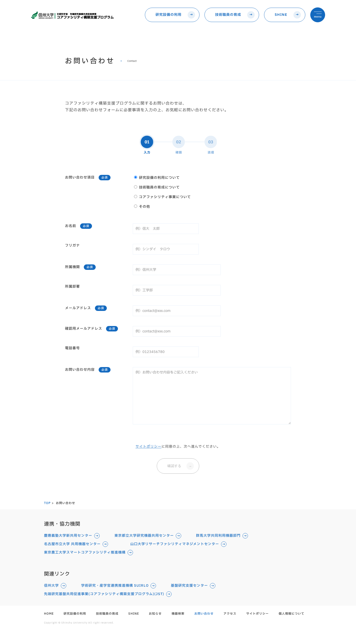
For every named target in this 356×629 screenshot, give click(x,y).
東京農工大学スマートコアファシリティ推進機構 (85, 552)
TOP (47, 503)
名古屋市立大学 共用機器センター (72, 544)
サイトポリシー (148, 446)
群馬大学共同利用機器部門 (218, 535)
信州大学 (51, 585)
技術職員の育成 (228, 14)
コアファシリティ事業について (162, 196)
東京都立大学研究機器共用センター (144, 535)
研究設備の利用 (168, 14)
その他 (142, 206)
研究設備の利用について (157, 177)
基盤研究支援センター (189, 585)
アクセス (229, 613)
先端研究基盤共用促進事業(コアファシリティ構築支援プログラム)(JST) (104, 594)
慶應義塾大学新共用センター (68, 535)
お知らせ (155, 613)
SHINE (281, 14)
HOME (49, 613)
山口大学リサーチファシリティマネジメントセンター (174, 544)
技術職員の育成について (157, 187)
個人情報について (291, 613)
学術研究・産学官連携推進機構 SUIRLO (115, 585)
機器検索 (178, 613)
